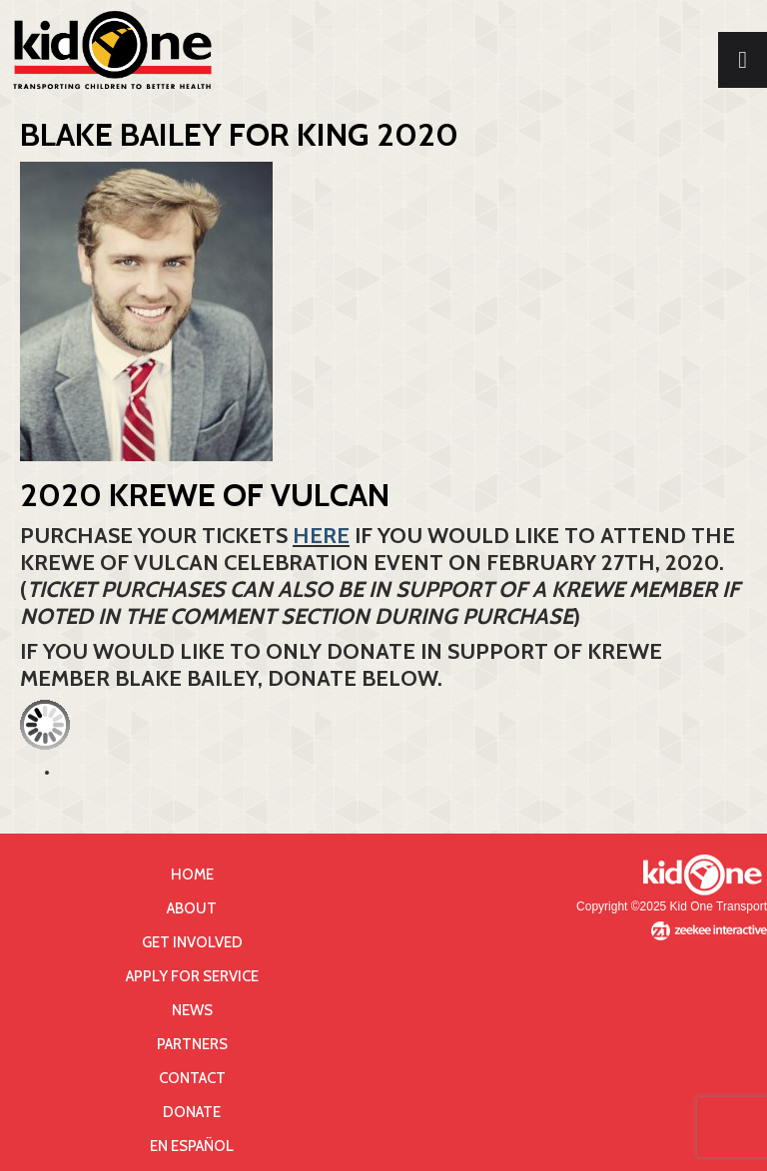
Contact (192, 1078)
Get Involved (192, 942)
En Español (192, 1146)
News (192, 1010)
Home (192, 874)
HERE (321, 535)
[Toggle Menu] (742, 60)
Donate (192, 1112)
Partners (192, 1044)
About (192, 908)
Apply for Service (192, 976)
